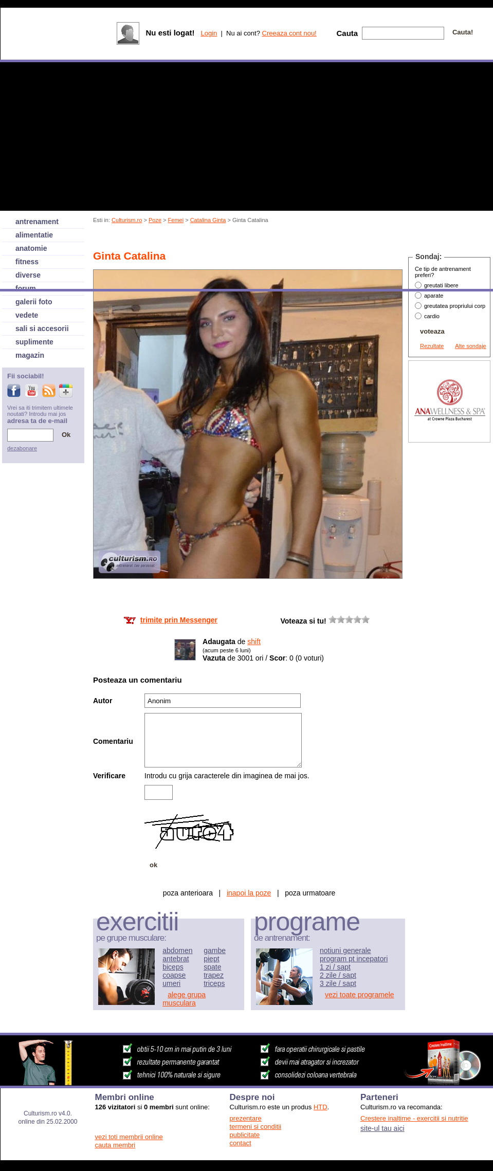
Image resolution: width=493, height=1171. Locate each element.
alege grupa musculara (184, 999)
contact (240, 1143)
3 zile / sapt (338, 983)
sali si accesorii (42, 328)
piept (211, 959)
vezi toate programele (359, 995)
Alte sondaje (470, 346)
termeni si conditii (255, 1126)
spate (212, 967)
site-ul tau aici (382, 1128)
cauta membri (115, 1145)
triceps (214, 983)
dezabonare (22, 448)
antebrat (175, 959)
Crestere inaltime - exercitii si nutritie (414, 1118)
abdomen (177, 950)
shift (254, 641)
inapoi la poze (249, 893)
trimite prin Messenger (178, 620)
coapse (174, 975)
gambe (215, 950)
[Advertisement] (449, 599)
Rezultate (432, 346)
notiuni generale (345, 950)
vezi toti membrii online (129, 1137)
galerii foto (33, 302)
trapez (214, 975)
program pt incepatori (354, 959)
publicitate (245, 1135)
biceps (172, 967)
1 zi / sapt (335, 967)
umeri (171, 983)
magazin (29, 355)
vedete (26, 315)
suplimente (34, 342)
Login (208, 33)
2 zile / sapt (338, 975)
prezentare (246, 1118)
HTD (320, 1107)
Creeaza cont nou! (289, 33)
